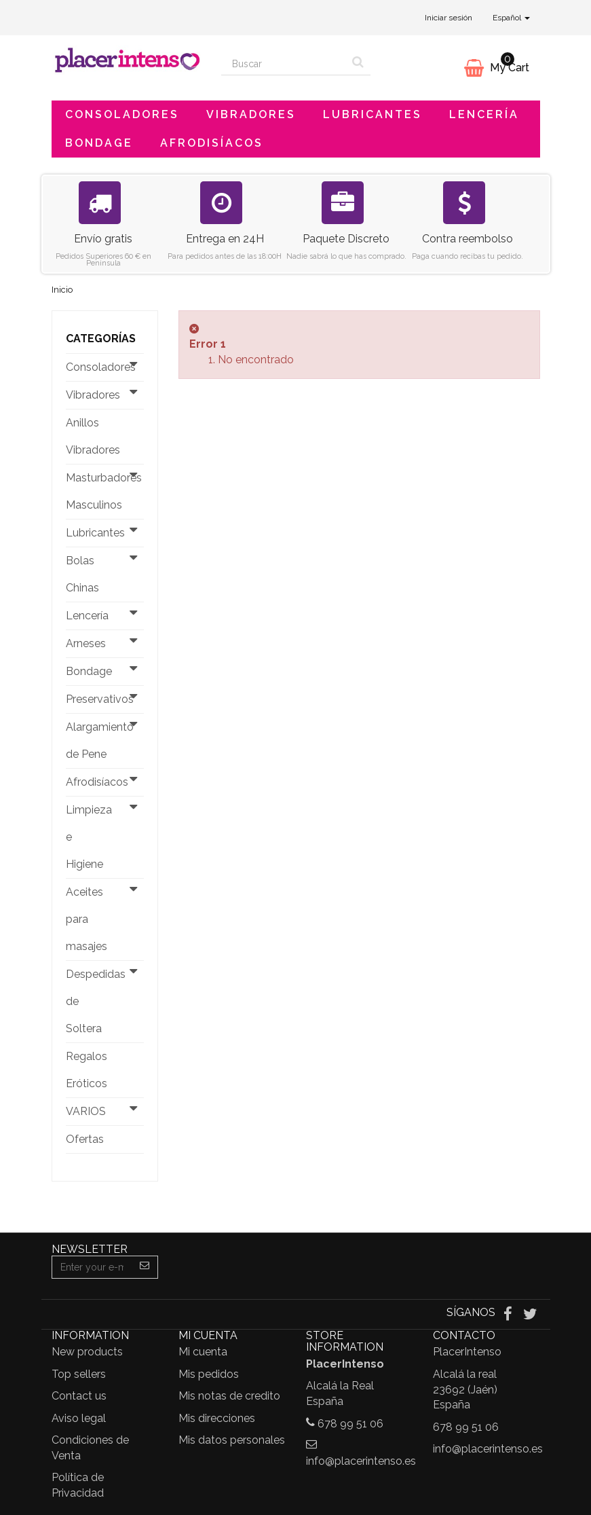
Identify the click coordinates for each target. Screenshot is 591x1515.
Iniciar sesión (448, 17)
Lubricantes (372, 114)
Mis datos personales (231, 1440)
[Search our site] (283, 63)
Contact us (79, 1395)
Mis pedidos (208, 1374)
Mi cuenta (202, 1351)
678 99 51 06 (350, 1423)
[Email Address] (92, 1267)
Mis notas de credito (229, 1395)
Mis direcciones (216, 1418)
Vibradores (251, 114)
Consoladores (122, 114)
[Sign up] (145, 1267)
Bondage (99, 142)
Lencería (484, 114)
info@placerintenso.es (361, 1461)
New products (87, 1351)
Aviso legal (79, 1418)
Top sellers (79, 1374)
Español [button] (511, 17)
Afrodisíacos (211, 142)
